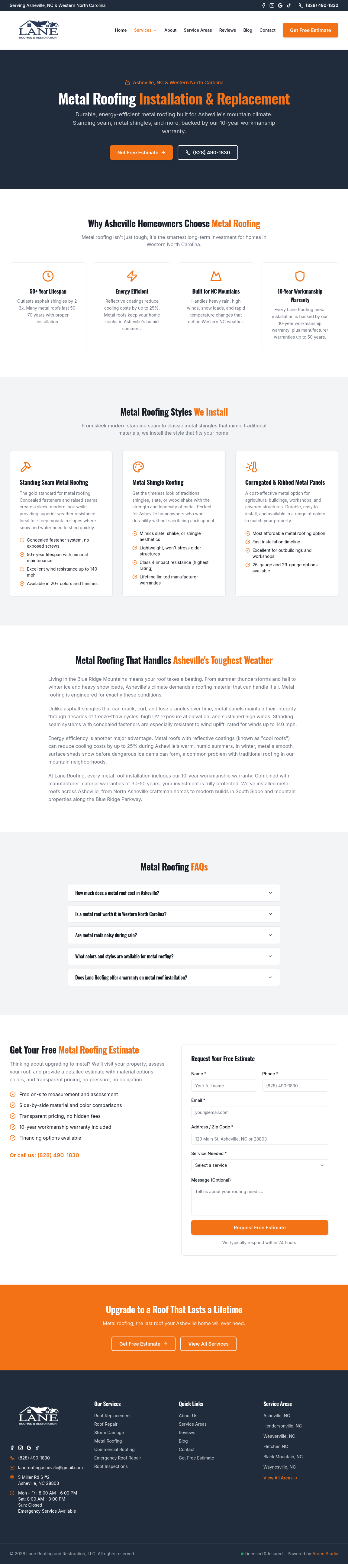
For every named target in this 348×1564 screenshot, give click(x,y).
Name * (198, 1073)
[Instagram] (271, 5)
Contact (267, 30)
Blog (247, 30)
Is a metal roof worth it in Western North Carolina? (174, 914)
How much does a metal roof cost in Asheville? (174, 892)
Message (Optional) (211, 1180)
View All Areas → (280, 1477)
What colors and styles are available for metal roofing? (174, 956)
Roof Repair (106, 1424)
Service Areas (198, 30)
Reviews (227, 30)
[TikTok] (288, 5)
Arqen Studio (325, 1553)
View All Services (208, 1344)
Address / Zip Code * (212, 1126)
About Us (188, 1415)
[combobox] (259, 1165)
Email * (198, 1100)
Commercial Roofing (114, 1449)
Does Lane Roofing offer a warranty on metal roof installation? (174, 977)
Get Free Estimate (310, 30)
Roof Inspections (111, 1466)
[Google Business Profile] (280, 5)
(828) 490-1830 (207, 153)
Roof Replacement (112, 1415)
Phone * (270, 1073)
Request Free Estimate (260, 1227)
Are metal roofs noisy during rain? (174, 935)
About (170, 30)
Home (121, 30)
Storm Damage (109, 1432)
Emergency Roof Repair (117, 1457)
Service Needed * (209, 1153)
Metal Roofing (108, 1440)
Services (145, 30)
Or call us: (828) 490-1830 (44, 1155)
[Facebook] (263, 5)
